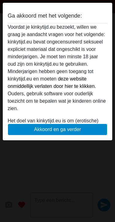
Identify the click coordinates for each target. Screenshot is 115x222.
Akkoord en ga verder (57, 129)
